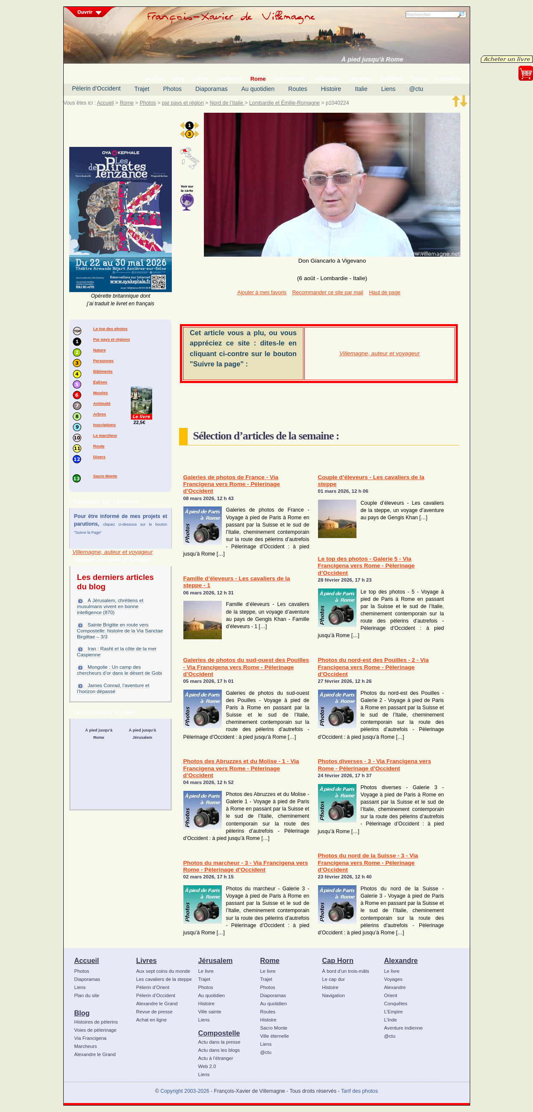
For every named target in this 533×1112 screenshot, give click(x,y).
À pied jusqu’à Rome (372, 59)
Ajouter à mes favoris (261, 293)
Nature (99, 350)
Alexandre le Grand (95, 1054)
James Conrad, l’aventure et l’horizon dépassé (113, 688)
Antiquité (101, 403)
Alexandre (401, 960)
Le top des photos (110, 329)
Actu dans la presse (219, 1042)
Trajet (141, 88)
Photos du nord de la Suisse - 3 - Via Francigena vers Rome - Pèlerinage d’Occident (368, 862)
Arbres (99, 414)
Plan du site (87, 995)
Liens (388, 88)
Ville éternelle (274, 1036)
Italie (361, 88)
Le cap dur (333, 979)
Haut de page (384, 293)
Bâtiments (102, 371)
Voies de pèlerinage (95, 1030)
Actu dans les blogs (219, 1050)
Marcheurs (85, 1046)
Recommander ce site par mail (327, 293)
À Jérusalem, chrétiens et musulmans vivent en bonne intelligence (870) (110, 606)
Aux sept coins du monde (163, 971)
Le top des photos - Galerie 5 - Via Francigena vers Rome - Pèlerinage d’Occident (366, 566)
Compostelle (219, 1033)
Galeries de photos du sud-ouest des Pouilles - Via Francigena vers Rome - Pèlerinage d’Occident (246, 667)
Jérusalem (215, 960)
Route (98, 446)
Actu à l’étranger (215, 1058)
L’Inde (390, 1019)
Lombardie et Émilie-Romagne (284, 103)
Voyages (393, 979)
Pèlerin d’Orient (153, 987)
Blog (82, 1013)
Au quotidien (257, 88)
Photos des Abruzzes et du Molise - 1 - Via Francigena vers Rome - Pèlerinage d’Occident (241, 768)
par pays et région (183, 103)
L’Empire (393, 1011)
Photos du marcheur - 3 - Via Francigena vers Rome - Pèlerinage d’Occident (245, 866)
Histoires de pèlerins (96, 1021)
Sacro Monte (105, 476)
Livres (146, 960)
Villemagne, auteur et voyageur (112, 552)
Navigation (333, 995)
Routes (297, 88)
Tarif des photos (359, 1091)
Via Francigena (90, 1038)
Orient (391, 995)
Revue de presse (154, 1011)
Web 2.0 (207, 1066)
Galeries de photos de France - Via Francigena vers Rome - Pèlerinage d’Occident (231, 484)
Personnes (103, 361)
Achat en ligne (151, 1019)
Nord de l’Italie (227, 103)
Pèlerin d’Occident (96, 88)
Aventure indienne (403, 1027)
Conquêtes (396, 1003)
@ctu (416, 88)
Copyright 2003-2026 (184, 1091)
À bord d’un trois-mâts (345, 971)
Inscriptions (104, 425)
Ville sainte (209, 1011)
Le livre (206, 971)
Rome (127, 103)
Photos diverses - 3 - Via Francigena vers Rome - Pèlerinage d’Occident (374, 764)
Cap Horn (337, 960)
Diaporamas (211, 88)
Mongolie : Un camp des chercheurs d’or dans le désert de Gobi (119, 670)
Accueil (105, 103)
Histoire (331, 88)
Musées (100, 393)
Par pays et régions (111, 339)
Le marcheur (105, 435)
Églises (100, 382)
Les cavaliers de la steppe (164, 979)
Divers (99, 457)
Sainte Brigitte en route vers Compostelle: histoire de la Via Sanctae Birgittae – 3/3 (120, 630)
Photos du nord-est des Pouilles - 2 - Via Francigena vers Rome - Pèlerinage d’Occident (373, 667)
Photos (172, 88)
